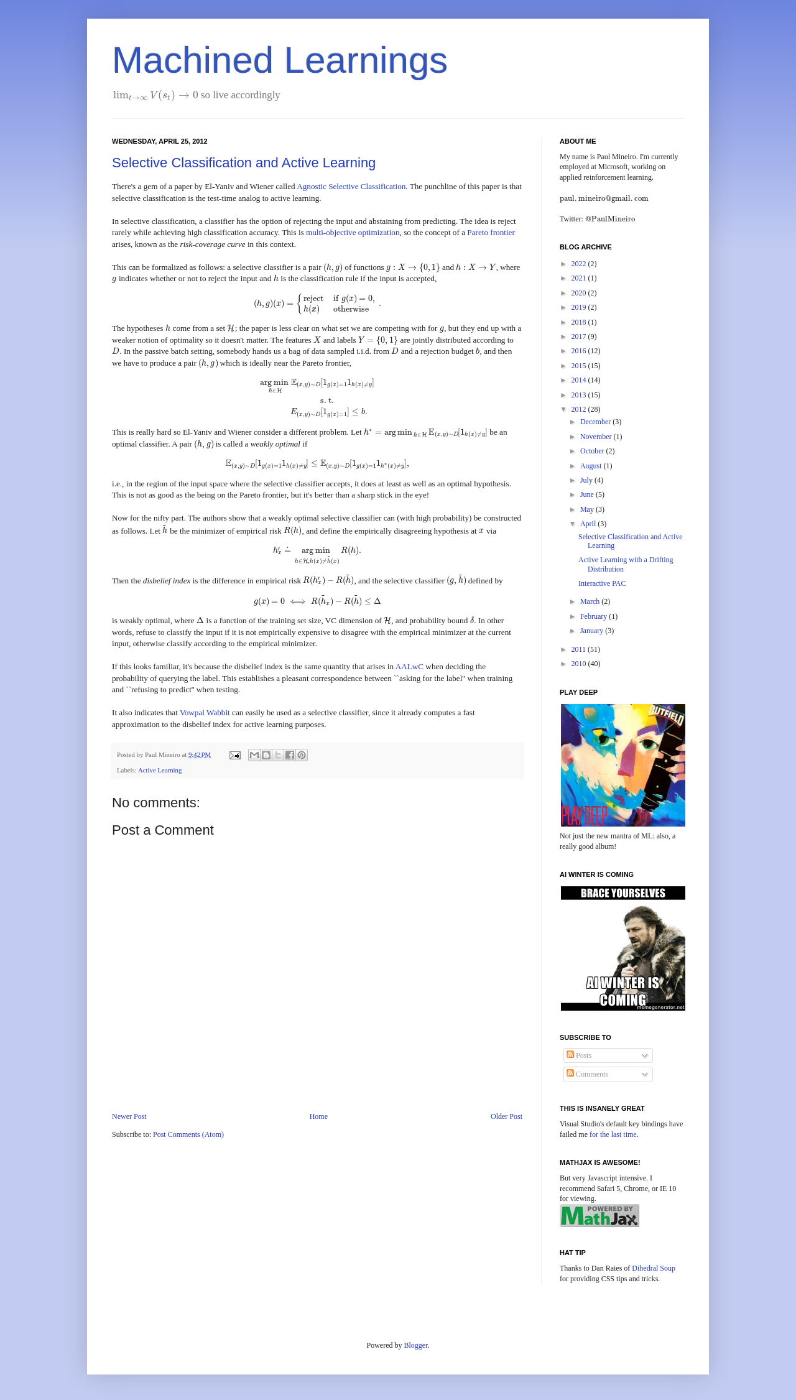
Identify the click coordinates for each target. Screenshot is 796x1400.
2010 (580, 663)
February (594, 616)
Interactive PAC (602, 583)
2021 (580, 278)
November (597, 436)
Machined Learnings (280, 60)
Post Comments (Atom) (188, 1134)
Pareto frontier (491, 232)
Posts (579, 1055)
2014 (580, 380)
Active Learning (160, 770)
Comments (587, 1074)
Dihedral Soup (653, 1268)
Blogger (416, 1345)
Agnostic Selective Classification (351, 186)
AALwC (409, 666)
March (590, 601)
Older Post (506, 1116)
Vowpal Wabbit (205, 712)
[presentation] (155, 95)
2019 (580, 307)
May (588, 509)
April (589, 523)
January (592, 630)
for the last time (613, 1134)
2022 (580, 263)
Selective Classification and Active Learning (244, 162)
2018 (580, 322)
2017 (580, 336)
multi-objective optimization (353, 232)
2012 (580, 409)
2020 (580, 293)
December (596, 421)
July (587, 480)
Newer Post (129, 1116)
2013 (580, 395)
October (593, 451)
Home (319, 1116)
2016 (580, 350)
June (588, 494)
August (592, 465)
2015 (580, 365)
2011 (580, 649)
